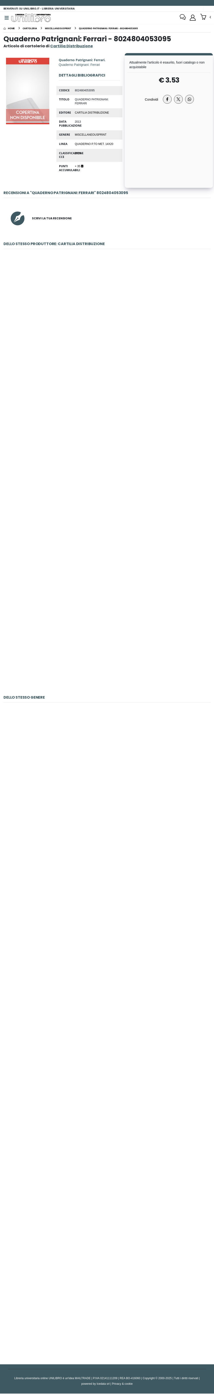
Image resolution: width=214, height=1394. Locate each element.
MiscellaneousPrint (90, 135)
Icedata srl (103, 1384)
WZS (78, 153)
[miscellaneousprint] (58, 28)
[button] (205, 17)
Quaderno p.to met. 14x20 (94, 144)
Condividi (151, 100)
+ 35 (79, 166)
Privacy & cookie (122, 1384)
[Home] (9, 28)
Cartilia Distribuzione (92, 113)
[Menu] (6, 18)
